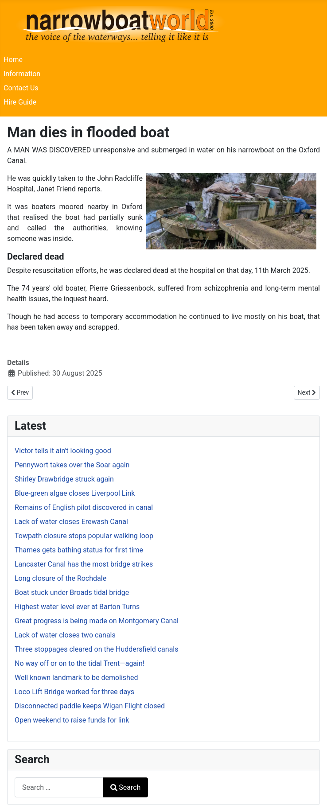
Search (125, 787)
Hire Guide (20, 102)
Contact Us (21, 88)
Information (22, 74)
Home (13, 59)
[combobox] (59, 787)
